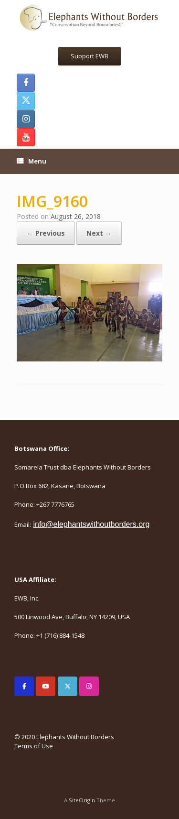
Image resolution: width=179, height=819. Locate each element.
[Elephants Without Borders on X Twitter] (67, 686)
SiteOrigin (82, 800)
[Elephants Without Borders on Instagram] (89, 686)
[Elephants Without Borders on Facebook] (24, 686)
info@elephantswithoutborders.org (91, 524)
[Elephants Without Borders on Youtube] (45, 686)
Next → (99, 233)
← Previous (46, 233)
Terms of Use (33, 746)
